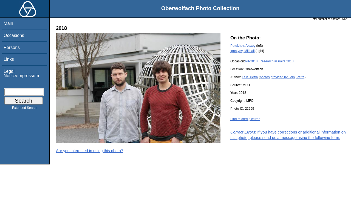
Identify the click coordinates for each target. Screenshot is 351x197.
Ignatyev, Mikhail (242, 51)
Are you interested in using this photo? (89, 151)
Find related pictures (245, 119)
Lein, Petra (250, 77)
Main (8, 23)
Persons (12, 47)
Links (9, 59)
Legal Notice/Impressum (21, 73)
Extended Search (24, 109)
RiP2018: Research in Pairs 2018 (269, 61)
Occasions (14, 35)
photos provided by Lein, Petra (282, 77)
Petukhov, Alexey (242, 46)
